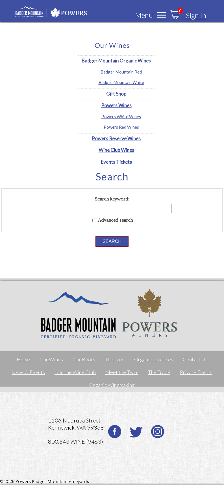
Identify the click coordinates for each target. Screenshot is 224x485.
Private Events (196, 372)
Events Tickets (116, 162)
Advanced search (115, 220)
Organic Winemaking (112, 385)
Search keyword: (112, 199)
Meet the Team (121, 372)
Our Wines (51, 359)
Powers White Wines (121, 116)
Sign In (196, 15)
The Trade (159, 372)
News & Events (28, 372)
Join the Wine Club (75, 372)
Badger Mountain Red (121, 71)
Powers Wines (116, 105)
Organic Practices (153, 359)
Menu (144, 15)
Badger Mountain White (121, 82)
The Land (115, 359)
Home (23, 359)
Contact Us (195, 359)
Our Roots (84, 359)
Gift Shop (116, 94)
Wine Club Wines (116, 150)
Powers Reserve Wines (116, 138)
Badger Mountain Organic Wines (116, 61)
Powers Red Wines (121, 127)
